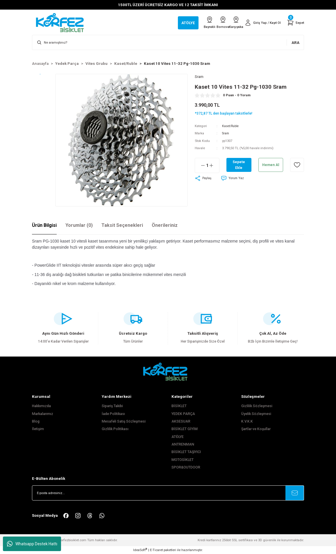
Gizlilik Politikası (115, 429)
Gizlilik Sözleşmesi (256, 406)
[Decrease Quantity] (200, 166)
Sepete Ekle (239, 165)
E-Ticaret (156, 550)
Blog (36, 421)
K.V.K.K (247, 421)
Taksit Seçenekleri (122, 225)
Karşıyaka (229, 22)
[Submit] (294, 492)
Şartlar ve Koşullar (256, 429)
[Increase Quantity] (214, 166)
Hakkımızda (41, 406)
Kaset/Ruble (231, 126)
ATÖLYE (177, 437)
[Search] (168, 42)
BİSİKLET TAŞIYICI (186, 452)
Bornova (211, 22)
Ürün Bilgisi (44, 225)
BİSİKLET (179, 406)
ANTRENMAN (182, 444)
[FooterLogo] (168, 371)
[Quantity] (207, 166)
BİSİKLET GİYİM (184, 429)
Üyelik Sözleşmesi (256, 414)
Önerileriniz (165, 225)
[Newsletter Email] (168, 492)
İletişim (38, 429)
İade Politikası (113, 414)
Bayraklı (192, 22)
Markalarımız (42, 414)
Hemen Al (270, 165)
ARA (295, 42)
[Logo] (63, 22)
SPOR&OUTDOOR (185, 467)
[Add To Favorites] (297, 166)
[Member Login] (260, 22)
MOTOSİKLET (182, 460)
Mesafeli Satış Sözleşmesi (124, 421)
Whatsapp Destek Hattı (32, 544)
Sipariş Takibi (112, 406)
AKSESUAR (180, 421)
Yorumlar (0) (79, 225)
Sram (226, 134)
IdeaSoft (140, 550)
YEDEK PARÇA (183, 414)
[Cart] (295, 22)
